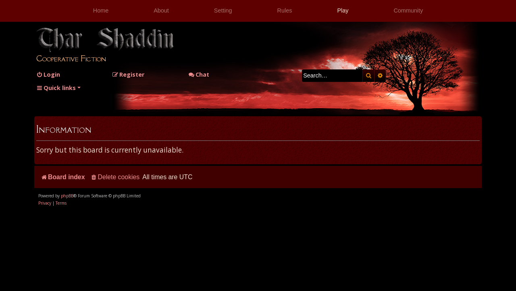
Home (100, 10)
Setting (223, 10)
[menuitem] (48, 74)
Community (408, 10)
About (161, 10)
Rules (284, 10)
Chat (198, 74)
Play (342, 10)
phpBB (67, 196)
